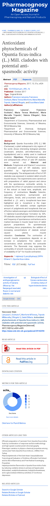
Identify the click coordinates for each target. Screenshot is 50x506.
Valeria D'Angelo (18, 102)
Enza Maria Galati (36, 102)
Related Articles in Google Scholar (16, 492)
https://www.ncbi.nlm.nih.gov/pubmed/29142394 (23, 331)
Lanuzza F (6, 315)
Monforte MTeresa (29, 315)
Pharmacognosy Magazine (25, 7)
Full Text (31, 264)
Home (4, 30)
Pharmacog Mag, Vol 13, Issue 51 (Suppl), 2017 (24, 30)
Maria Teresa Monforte (22, 100)
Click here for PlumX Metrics (14, 423)
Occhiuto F (16, 315)
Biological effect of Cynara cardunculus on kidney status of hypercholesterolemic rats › (38, 282)
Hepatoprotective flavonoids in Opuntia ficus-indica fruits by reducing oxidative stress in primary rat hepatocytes (24, 466)
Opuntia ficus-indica (21, 259)
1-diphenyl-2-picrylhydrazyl (25, 256)
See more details (12, 417)
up (24, 277)
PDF (14, 264)
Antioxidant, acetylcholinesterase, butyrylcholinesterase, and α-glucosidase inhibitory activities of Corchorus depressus (23, 472)
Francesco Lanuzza (20, 97)
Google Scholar (8, 299)
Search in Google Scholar (12, 490)
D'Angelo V (16, 317)
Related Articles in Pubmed (13, 495)
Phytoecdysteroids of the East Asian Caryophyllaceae (22, 456)
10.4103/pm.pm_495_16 (19, 89)
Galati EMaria (27, 317)
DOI (18, 299)
